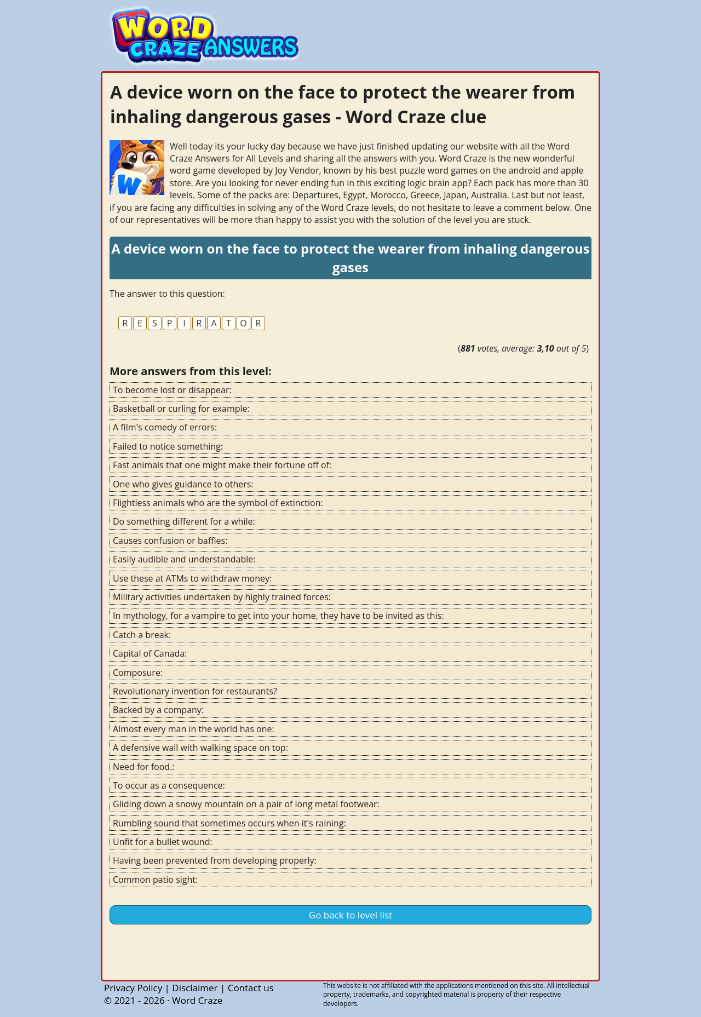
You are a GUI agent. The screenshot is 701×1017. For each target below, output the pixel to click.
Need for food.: (144, 767)
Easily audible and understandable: (184, 559)
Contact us (251, 987)
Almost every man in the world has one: (193, 729)
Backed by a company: (158, 710)
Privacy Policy (133, 987)
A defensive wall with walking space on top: (200, 748)
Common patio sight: (155, 880)
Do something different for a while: (184, 521)
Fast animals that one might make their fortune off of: (222, 465)
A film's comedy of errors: (165, 427)
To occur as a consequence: (169, 785)
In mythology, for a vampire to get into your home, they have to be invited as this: (278, 616)
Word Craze (197, 1000)
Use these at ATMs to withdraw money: (192, 578)
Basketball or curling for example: (181, 409)
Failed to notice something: (168, 446)
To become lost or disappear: (172, 390)
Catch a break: (142, 635)
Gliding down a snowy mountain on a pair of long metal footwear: (246, 804)
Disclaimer (194, 987)
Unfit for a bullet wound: (162, 842)
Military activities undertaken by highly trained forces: (222, 597)
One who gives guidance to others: (183, 484)
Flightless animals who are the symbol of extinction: (218, 503)
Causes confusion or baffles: (170, 541)
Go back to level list (350, 915)
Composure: (138, 672)
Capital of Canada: (150, 653)
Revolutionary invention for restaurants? (195, 691)
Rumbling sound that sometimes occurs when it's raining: (229, 823)
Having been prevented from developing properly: (215, 860)
